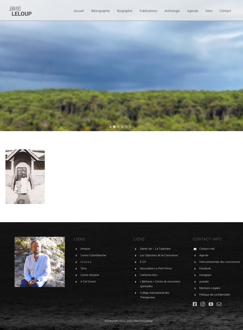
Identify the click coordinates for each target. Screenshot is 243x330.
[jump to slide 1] (114, 127)
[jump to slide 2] (118, 127)
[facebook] (195, 304)
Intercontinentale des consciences (219, 262)
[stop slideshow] (130, 127)
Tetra (83, 268)
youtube (204, 281)
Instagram (205, 275)
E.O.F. (143, 262)
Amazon (85, 248)
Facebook (205, 268)
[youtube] (211, 304)
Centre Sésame (89, 275)
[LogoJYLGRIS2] (20, 7)
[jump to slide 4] (126, 127)
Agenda (203, 255)
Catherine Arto (148, 275)
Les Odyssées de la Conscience (159, 255)
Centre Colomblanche (93, 255)
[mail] (219, 304)
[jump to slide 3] (122, 127)
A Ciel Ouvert (88, 281)
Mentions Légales (209, 288)
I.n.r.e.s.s (85, 262)
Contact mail (206, 248)
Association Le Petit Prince (156, 268)
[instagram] (202, 304)
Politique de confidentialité (214, 294)
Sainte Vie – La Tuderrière (155, 248)
